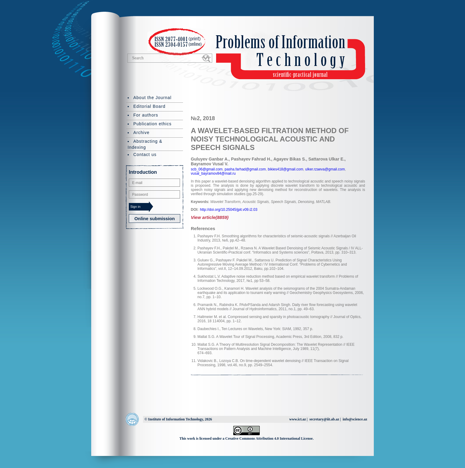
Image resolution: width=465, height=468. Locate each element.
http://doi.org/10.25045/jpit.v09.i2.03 (228, 209)
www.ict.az (297, 419)
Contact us (145, 154)
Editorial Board (149, 106)
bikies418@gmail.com (285, 169)
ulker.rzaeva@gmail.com (324, 169)
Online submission (154, 218)
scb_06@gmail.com (207, 169)
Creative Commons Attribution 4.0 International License (269, 438)
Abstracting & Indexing (145, 144)
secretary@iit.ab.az (324, 419)
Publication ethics (152, 123)
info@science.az (355, 419)
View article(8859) (209, 217)
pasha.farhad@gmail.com (245, 169)
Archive (141, 132)
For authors (145, 115)
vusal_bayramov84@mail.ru (213, 173)
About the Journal (152, 97)
